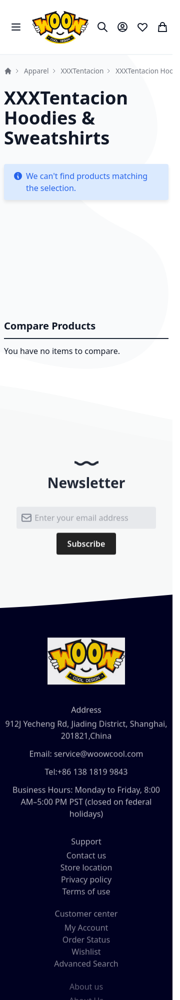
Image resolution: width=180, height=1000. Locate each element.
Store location (86, 870)
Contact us (86, 858)
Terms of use (86, 894)
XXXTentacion (82, 71)
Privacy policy (86, 882)
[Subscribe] (86, 547)
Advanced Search (86, 968)
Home (8, 71)
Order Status (86, 944)
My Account (86, 932)
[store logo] (60, 27)
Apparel (36, 71)
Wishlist (86, 956)
